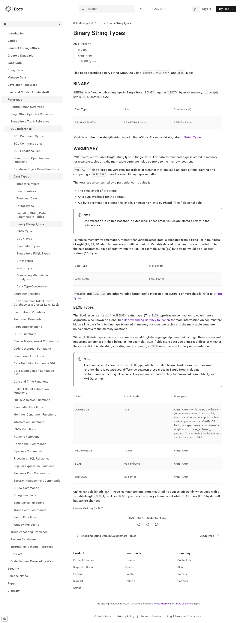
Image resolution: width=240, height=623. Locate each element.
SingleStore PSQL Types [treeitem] (33, 253)
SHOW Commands (26, 488)
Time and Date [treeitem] (26, 198)
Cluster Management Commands (36, 341)
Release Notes (18, 576)
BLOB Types (88, 61)
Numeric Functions (26, 436)
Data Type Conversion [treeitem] (31, 286)
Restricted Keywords (27, 319)
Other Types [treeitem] (24, 261)
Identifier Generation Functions (35, 414)
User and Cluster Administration (30, 92)
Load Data (15, 63)
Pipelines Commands (28, 451)
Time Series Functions (29, 502)
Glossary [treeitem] (14, 590)
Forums (130, 560)
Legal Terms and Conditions (184, 616)
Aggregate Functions (28, 326)
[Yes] (138, 524)
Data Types (21, 176)
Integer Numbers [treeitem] (27, 184)
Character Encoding (27, 293)
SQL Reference (21, 129)
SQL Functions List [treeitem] (27, 151)
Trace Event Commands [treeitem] (30, 510)
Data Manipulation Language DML (34, 372)
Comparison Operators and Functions (32, 159)
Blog (180, 567)
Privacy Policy (161, 603)
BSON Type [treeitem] (24, 238)
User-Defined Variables (29, 312)
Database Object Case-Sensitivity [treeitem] (36, 169)
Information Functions (29, 422)
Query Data (15, 70)
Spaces (129, 567)
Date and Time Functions (31, 381)
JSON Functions (25, 429)
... (101, 23)
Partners (182, 580)
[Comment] (156, 524)
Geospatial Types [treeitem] (28, 246)
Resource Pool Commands (32, 473)
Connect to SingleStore (24, 48)
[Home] (14, 9)
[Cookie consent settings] (5, 619)
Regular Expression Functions (34, 466)
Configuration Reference (27, 107)
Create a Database (20, 55)
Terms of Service (183, 603)
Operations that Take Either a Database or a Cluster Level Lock (36, 302)
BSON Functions (25, 334)
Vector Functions (25, 517)
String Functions (25, 495)
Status (77, 587)
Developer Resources (22, 85)
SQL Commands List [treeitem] (28, 143)
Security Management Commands (37, 480)
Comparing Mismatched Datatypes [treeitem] (33, 277)
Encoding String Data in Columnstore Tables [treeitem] (32, 215)
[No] (147, 524)
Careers (182, 573)
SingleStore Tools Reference (29, 121)
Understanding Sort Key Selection (147, 320)
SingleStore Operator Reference (32, 114)
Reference (15, 99)
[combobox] (195, 9)
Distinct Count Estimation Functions (31, 390)
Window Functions (26, 524)
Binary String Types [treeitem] (30, 224)
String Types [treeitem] (25, 206)
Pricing (77, 573)
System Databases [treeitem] (23, 539)
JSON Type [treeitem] (24, 231)
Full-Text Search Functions (32, 400)
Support (13, 583)
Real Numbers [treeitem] (26, 191)
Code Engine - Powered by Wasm (33, 561)
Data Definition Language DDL (35, 363)
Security (13, 568)
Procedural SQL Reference (32, 458)
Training (130, 580)
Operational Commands (30, 444)
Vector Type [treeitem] (24, 268)
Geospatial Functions (28, 407)
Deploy (12, 41)
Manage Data (17, 77)
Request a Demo (83, 567)
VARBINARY (85, 55)
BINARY (83, 50)
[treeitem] (32, 33)
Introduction (16, 33)
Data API (16, 554)
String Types (192, 137)
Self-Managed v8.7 (84, 23)
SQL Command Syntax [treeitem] (29, 136)
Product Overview (84, 560)
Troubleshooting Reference (28, 532)
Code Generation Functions (32, 348)
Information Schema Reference (31, 546)
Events (129, 573)
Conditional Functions (29, 356)
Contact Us (184, 560)
